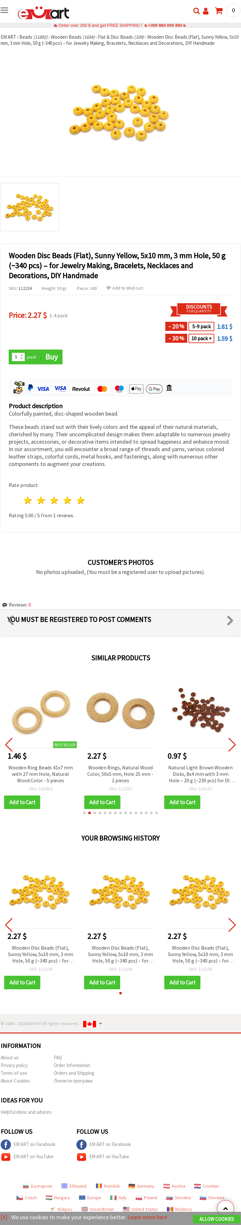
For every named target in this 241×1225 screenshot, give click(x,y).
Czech (26, 1197)
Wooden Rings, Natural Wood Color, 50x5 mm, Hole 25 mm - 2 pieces (120, 774)
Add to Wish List (124, 288)
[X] (4, 1217)
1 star (28, 500)
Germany (141, 1186)
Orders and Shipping (74, 1073)
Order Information (72, 1065)
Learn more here (147, 1217)
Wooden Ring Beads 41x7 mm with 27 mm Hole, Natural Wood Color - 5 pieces (40, 774)
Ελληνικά (74, 1186)
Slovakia (178, 1197)
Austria (174, 1186)
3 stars (54, 500)
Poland (146, 1197)
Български (37, 1186)
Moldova (179, 1209)
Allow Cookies (216, 1219)
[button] (84, 813)
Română (108, 1186)
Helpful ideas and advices (26, 1112)
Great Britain (98, 1209)
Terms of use (14, 1073)
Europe (90, 1197)
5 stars (80, 500)
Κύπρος (60, 1209)
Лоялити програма (73, 1081)
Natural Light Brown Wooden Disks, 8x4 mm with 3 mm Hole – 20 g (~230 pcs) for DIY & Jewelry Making (200, 774)
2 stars (41, 500)
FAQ (58, 1057)
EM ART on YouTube (27, 1157)
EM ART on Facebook (28, 1145)
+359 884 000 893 (165, 25)
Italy (118, 1197)
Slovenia (212, 1197)
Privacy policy (14, 1065)
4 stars (67, 500)
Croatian (206, 1186)
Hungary (58, 1197)
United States (140, 1209)
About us (10, 1057)
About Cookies (15, 1081)
